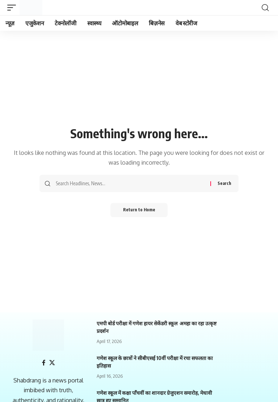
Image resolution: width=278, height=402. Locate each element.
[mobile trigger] (13, 7)
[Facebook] (43, 363)
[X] (52, 363)
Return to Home (139, 210)
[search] (265, 7)
